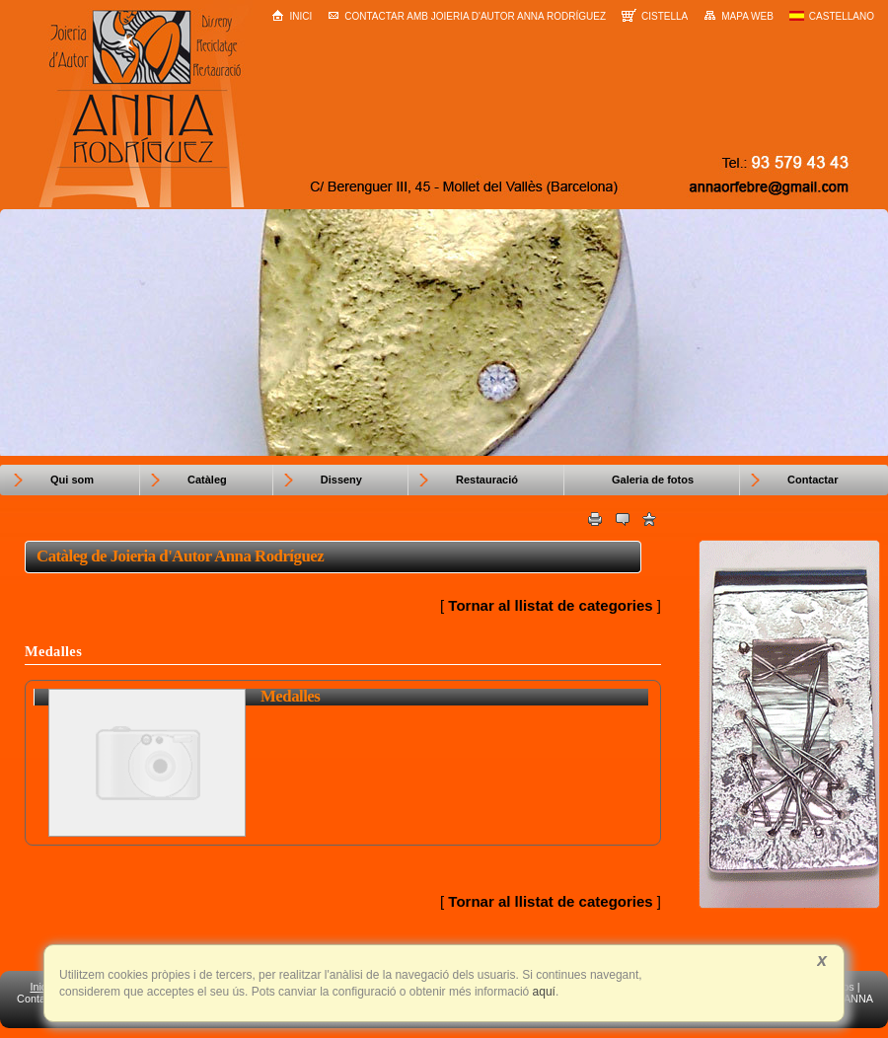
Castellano (831, 16)
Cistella (655, 15)
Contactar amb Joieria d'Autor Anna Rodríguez (467, 16)
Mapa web (738, 16)
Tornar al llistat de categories (550, 605)
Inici (291, 15)
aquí (542, 992)
